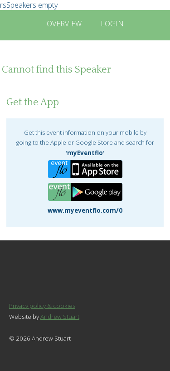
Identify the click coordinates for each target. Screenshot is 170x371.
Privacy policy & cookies (42, 306)
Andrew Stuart (59, 316)
